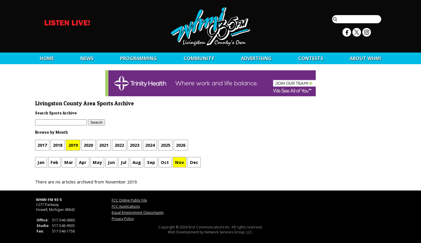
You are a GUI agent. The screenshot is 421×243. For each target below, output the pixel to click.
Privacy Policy (123, 218)
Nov (179, 162)
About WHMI (365, 58)
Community (199, 58)
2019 (73, 145)
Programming (138, 58)
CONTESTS (310, 58)
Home (47, 58)
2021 (103, 145)
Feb (54, 162)
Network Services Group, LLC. (229, 232)
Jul (123, 162)
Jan (40, 162)
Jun (111, 162)
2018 (57, 145)
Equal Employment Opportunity (138, 212)
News (87, 58)
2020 (88, 145)
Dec (194, 162)
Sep (151, 162)
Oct (165, 162)
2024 (150, 145)
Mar (68, 162)
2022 (119, 145)
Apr (83, 162)
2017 (42, 145)
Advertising (256, 58)
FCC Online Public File (129, 200)
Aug (136, 162)
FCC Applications (126, 206)
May (97, 162)
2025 (165, 145)
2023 (134, 145)
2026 (180, 145)
